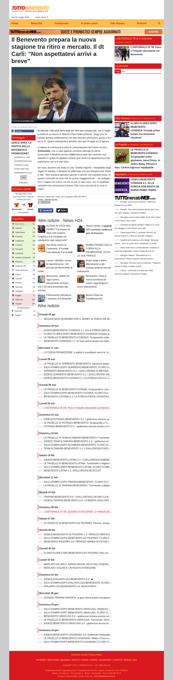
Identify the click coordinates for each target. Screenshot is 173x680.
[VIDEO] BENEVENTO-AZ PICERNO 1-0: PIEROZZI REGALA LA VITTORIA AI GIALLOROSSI (94, 534)
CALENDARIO (105, 660)
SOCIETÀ (76, 660)
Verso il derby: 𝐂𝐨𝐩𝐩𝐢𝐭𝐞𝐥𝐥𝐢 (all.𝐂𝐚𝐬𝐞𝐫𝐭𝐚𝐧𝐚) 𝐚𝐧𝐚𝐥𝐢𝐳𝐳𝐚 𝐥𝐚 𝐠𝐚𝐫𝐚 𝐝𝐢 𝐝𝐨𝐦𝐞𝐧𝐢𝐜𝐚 (99, 229)
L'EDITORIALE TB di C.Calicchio (133, 38)
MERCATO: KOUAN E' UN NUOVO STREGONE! (70, 568)
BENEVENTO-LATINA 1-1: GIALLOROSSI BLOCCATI (72, 470)
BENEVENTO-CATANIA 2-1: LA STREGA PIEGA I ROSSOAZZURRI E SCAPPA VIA (88, 396)
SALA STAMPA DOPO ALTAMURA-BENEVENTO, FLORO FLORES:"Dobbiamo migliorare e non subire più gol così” (105, 445)
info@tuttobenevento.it (104, 676)
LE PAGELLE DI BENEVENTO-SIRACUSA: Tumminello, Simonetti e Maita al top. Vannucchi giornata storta (100, 620)
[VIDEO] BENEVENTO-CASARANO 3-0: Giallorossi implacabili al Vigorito (82, 634)
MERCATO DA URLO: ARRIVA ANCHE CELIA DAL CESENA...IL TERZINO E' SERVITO (90, 564)
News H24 (50, 196)
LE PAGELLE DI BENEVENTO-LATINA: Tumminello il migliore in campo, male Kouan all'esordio (94, 463)
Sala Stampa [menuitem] (117, 23)
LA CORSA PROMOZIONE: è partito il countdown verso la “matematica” (82, 352)
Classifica (18, 219)
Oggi (118, 71)
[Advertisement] (138, 94)
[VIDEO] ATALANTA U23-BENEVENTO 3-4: (67, 579)
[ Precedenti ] (23, 212)
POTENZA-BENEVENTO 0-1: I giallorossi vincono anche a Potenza (79, 426)
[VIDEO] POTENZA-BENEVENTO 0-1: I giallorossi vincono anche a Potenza (84, 419)
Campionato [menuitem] (61, 23)
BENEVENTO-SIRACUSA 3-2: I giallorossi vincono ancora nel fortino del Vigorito (86, 616)
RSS (135, 660)
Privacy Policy (95, 655)
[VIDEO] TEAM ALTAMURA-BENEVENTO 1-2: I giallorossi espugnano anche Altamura (89, 441)
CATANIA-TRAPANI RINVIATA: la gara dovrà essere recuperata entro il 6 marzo (86, 597)
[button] (23, 177)
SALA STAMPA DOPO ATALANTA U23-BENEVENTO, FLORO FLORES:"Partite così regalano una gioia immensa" (104, 583)
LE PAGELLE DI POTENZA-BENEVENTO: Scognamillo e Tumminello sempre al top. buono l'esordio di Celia (101, 423)
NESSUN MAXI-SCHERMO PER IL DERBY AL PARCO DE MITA (78, 319)
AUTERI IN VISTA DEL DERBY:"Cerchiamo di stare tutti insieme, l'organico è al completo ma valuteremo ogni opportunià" (54, 233)
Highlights (121, 174)
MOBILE (127, 660)
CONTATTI (117, 660)
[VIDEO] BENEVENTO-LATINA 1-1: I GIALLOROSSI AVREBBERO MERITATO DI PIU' (89, 460)
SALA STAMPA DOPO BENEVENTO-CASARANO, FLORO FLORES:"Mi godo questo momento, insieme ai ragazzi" (105, 642)
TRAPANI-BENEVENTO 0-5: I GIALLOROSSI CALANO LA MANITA (79, 497)
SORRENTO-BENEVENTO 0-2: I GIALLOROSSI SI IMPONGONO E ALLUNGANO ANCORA (93, 371)
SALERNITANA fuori (23, 161)
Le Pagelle (121, 144)
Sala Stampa (122, 118)
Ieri (123, 71)
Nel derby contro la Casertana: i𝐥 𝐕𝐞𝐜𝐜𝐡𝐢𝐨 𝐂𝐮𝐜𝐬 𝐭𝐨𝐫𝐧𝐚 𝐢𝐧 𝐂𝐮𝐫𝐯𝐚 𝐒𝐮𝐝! (59, 248)
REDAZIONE (53, 660)
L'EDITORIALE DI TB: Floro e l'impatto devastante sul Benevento (78, 408)
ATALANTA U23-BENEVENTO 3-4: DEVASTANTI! (70, 586)
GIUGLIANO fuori (21, 169)
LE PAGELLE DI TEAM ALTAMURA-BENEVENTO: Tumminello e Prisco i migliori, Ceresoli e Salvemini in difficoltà (104, 437)
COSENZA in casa (22, 157)
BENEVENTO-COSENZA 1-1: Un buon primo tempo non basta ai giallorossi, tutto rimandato (92, 341)
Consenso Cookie (79, 655)
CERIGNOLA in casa (23, 173)
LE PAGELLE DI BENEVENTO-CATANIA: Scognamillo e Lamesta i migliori (83, 389)
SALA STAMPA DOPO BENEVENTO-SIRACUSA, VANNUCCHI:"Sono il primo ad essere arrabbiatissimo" (99, 609)
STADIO (85, 660)
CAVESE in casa (21, 165)
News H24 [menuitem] (36, 23)
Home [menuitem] (15, 23)
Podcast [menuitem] (141, 23)
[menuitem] (159, 23)
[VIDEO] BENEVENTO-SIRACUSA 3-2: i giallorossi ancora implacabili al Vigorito (86, 623)
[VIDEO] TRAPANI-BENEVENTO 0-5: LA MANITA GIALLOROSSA (79, 500)
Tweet (62, 210)
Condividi (45, 210)
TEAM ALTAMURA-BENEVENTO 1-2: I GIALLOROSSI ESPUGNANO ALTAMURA (87, 448)
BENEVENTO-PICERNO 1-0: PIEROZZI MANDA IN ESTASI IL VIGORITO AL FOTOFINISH (92, 541)
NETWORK (41, 660)
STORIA (93, 660)
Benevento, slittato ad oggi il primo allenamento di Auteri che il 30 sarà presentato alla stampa (53, 283)
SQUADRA (65, 660)
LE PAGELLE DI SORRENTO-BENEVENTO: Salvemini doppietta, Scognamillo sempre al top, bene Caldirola (101, 363)
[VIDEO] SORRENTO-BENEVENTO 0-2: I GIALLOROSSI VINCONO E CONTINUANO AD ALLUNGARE (99, 374)
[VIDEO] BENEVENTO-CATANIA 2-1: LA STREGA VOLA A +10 (77, 378)
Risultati (23, 182)
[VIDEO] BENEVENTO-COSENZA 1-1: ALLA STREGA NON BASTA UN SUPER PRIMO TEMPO (95, 330)
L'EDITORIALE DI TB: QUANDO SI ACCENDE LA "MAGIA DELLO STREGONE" (86, 511)
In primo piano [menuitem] (89, 23)
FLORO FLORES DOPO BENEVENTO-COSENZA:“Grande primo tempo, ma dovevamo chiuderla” (96, 334)
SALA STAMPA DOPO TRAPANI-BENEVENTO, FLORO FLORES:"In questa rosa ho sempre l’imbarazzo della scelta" (106, 482)
